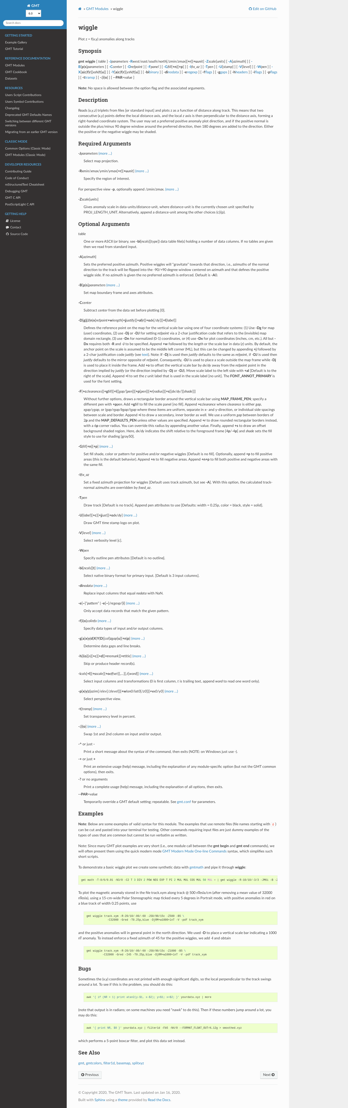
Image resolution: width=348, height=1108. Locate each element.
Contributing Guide (18, 171)
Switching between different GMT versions (28, 123)
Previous (90, 1075)
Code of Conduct (17, 178)
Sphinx (100, 1100)
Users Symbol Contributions (24, 101)
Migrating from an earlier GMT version (31, 132)
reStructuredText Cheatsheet (24, 184)
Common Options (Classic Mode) (27, 148)
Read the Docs (159, 1100)
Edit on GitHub (264, 9)
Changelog (12, 108)
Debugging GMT (16, 191)
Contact (13, 227)
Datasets (11, 78)
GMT (35, 6)
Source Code (16, 234)
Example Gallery (16, 42)
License (12, 221)
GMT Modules (15, 65)
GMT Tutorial (14, 49)
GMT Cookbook (16, 72)
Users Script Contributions (23, 95)
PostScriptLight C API (19, 204)
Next (269, 1075)
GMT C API (12, 197)
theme (123, 1100)
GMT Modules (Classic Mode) (25, 155)
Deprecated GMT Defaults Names (28, 115)
